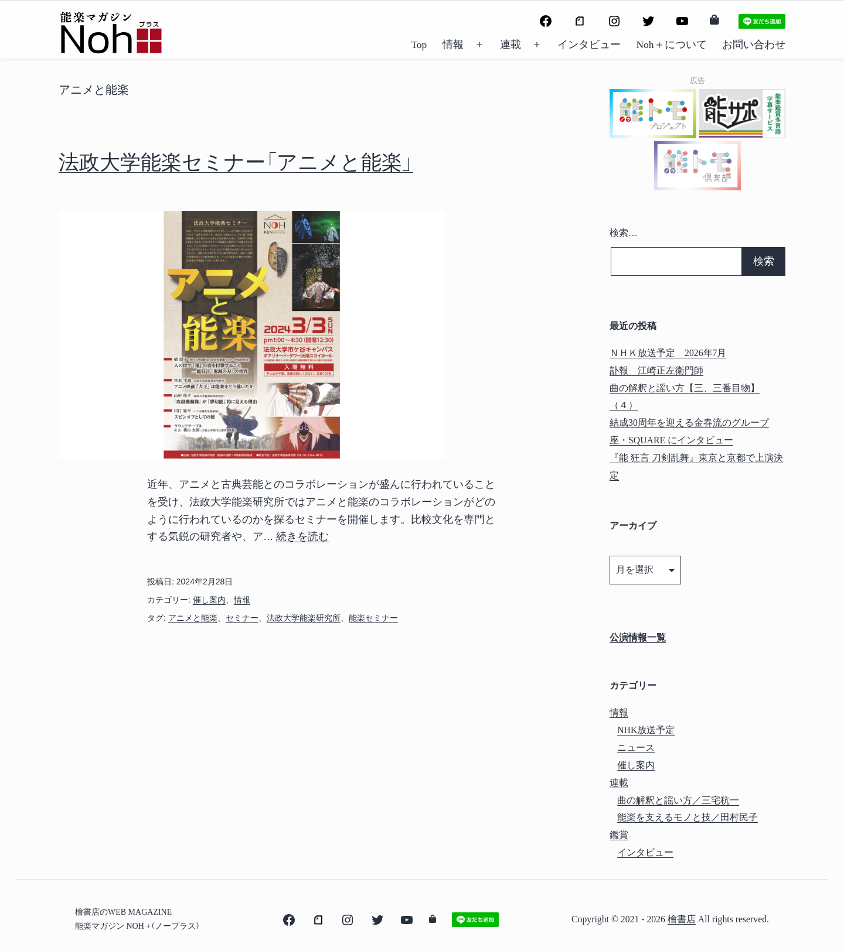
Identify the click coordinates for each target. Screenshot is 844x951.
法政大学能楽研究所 (304, 617)
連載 (510, 44)
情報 (453, 44)
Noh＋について (671, 44)
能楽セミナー (373, 617)
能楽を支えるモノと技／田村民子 (687, 817)
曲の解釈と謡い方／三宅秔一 (678, 800)
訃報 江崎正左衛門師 (656, 370)
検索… (624, 233)
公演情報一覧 (638, 637)
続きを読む (302, 536)
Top (419, 44)
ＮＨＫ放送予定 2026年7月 (668, 353)
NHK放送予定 (646, 730)
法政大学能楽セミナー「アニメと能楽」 (236, 162)
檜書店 (682, 919)
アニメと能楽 (192, 617)
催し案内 (209, 599)
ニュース (636, 747)
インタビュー (589, 44)
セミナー (242, 617)
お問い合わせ (753, 44)
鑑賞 (619, 835)
